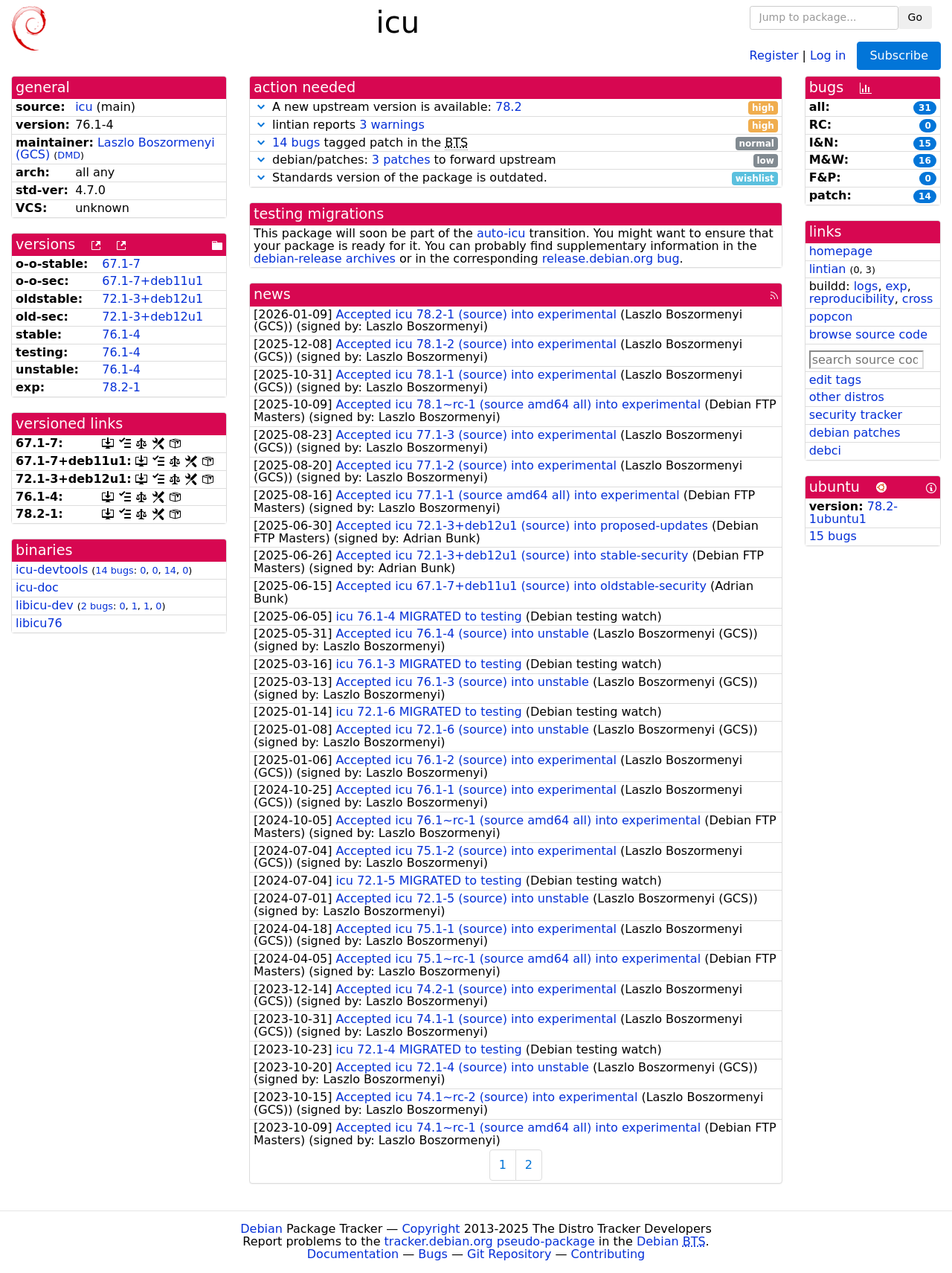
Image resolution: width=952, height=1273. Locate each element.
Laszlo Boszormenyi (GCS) (115, 148)
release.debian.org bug (611, 258)
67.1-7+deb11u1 (152, 281)
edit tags (835, 380)
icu (83, 107)
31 (925, 108)
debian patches (855, 433)
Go (915, 17)
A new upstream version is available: (516, 107)
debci (825, 450)
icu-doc (37, 587)
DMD (68, 155)
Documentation (353, 1254)
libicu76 (39, 623)
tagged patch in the (516, 143)
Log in (828, 55)
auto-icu (501, 233)
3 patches (401, 160)
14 (170, 570)
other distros (846, 397)
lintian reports (516, 125)
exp (896, 286)
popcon (831, 317)
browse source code (868, 334)
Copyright (431, 1229)
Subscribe (898, 55)
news (272, 294)
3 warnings (392, 125)
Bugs (433, 1254)
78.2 (508, 107)
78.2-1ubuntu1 (853, 512)
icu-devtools (52, 569)
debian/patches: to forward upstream (516, 160)
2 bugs (97, 606)
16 (925, 160)
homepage (840, 251)
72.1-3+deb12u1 (152, 299)
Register (774, 55)
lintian (827, 269)
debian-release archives (325, 258)
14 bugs (114, 570)
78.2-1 (121, 387)
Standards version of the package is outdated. (516, 178)
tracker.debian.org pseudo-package (490, 1241)
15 (925, 143)
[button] (261, 107)
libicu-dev (45, 605)
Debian (261, 1229)
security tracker (856, 415)
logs (866, 286)
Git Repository (509, 1254)
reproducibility (852, 299)
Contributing (608, 1254)
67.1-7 (121, 264)
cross (917, 299)
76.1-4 (121, 334)
